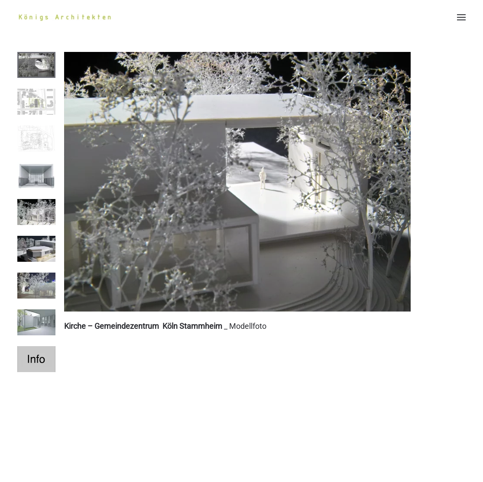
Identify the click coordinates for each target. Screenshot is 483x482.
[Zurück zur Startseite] (65, 17)
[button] (461, 17)
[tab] (36, 65)
